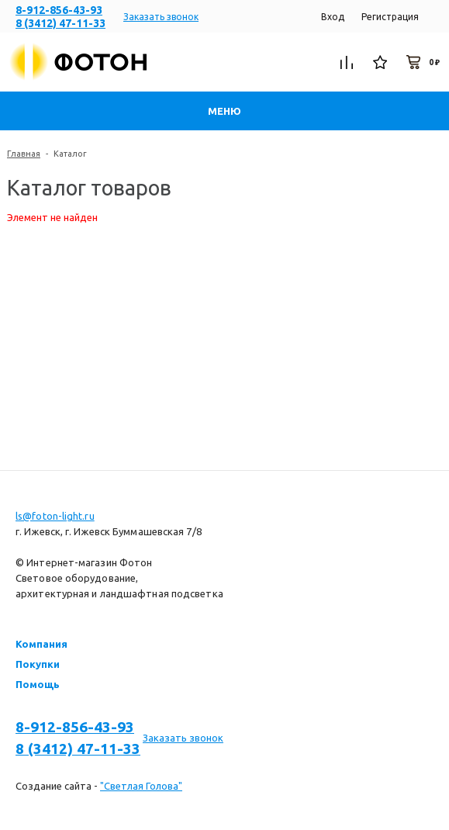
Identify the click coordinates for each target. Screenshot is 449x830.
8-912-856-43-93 (59, 10)
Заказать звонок (161, 17)
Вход (332, 17)
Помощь (38, 684)
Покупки (38, 664)
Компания (41, 643)
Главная (23, 153)
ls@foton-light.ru (55, 515)
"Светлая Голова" (141, 785)
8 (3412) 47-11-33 (60, 23)
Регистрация (390, 17)
